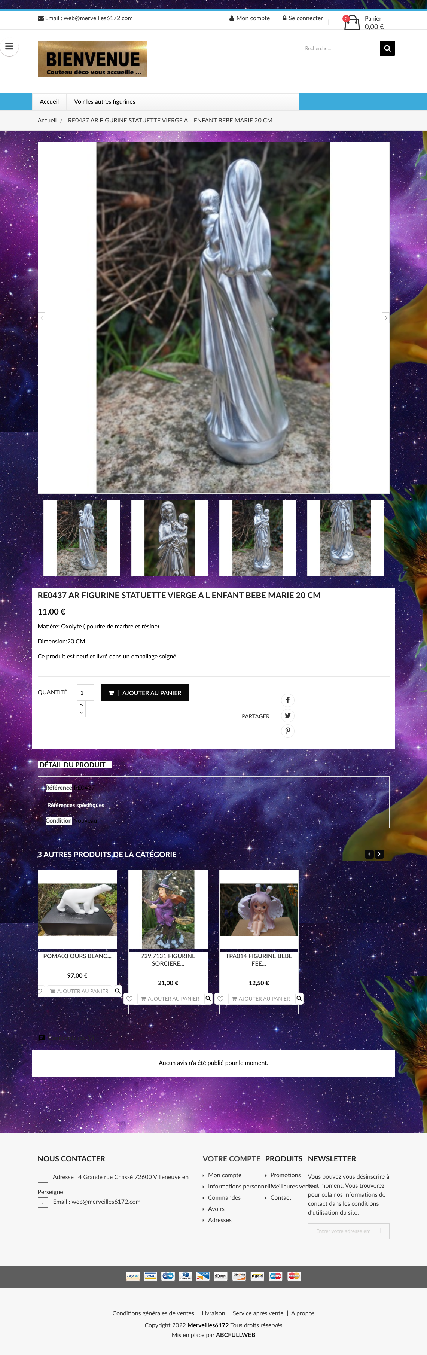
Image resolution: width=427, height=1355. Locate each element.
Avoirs (216, 1209)
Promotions (286, 1175)
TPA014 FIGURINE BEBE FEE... (259, 960)
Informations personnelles (239, 1187)
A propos (303, 1313)
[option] (213, 317)
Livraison (213, 1313)
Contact (281, 1198)
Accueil (49, 101)
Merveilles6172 (208, 1325)
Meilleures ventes (292, 1187)
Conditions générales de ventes (153, 1313)
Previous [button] (41, 317)
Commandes (224, 1198)
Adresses (220, 1220)
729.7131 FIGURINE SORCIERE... (168, 960)
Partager (288, 700)
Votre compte (231, 1158)
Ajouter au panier (145, 692)
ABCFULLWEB (235, 1335)
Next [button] (386, 317)
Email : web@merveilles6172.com (85, 18)
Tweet (288, 715)
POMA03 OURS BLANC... (77, 956)
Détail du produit (73, 764)
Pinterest (288, 731)
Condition (59, 820)
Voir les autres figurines (104, 101)
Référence (59, 787)
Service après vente (258, 1313)
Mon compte (224, 1175)
